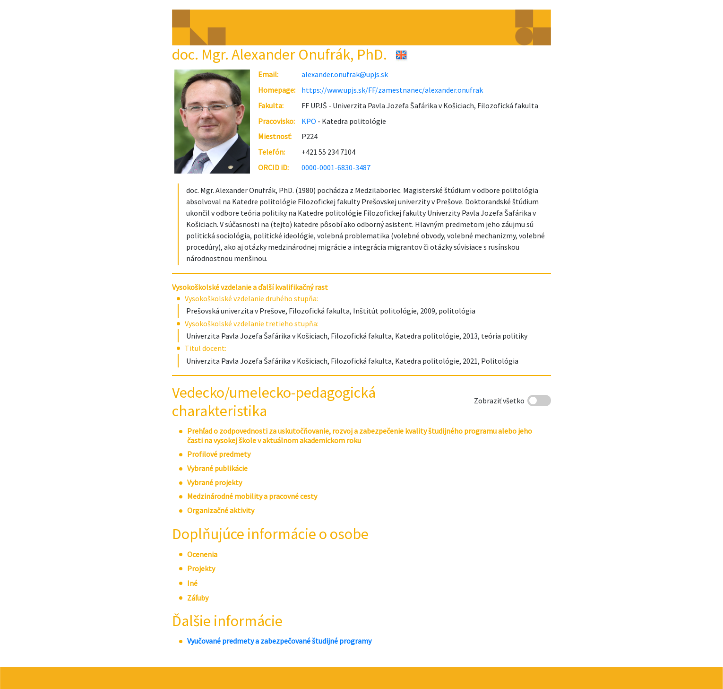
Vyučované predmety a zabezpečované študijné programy (279, 640)
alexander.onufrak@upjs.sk (344, 74)
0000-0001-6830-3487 (335, 167)
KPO (308, 121)
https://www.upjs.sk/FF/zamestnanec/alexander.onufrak (392, 90)
